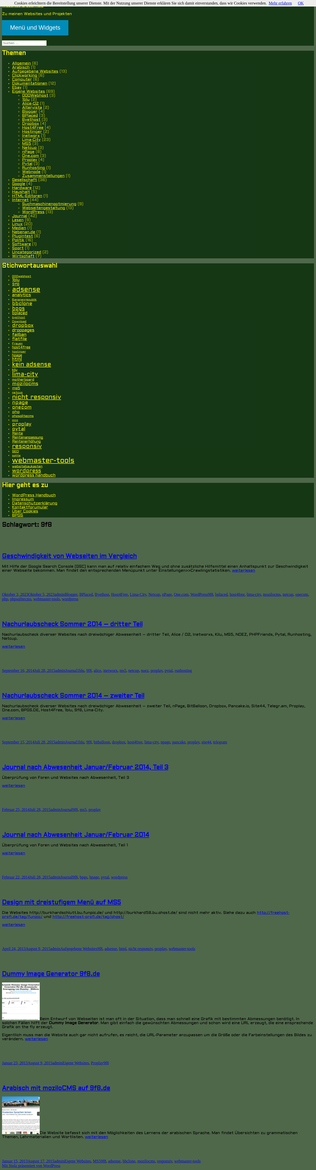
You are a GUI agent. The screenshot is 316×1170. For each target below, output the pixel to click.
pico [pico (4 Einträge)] (15, 420)
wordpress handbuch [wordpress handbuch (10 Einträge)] (34, 476)
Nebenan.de (23, 232)
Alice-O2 (30, 103)
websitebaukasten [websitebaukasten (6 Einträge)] (27, 466)
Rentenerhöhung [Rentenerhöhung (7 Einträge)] (26, 441)
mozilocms (272, 594)
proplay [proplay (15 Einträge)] (21, 424)
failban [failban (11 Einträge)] (19, 335)
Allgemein (21, 63)
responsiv (164, 1161)
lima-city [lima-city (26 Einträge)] (25, 374)
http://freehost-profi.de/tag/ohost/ (88, 917)
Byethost (31, 120)
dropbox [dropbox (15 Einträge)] (22, 325)
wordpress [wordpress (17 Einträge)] (26, 471)
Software (21, 244)
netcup (288, 594)
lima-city (254, 594)
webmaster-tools (46, 599)
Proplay (29, 160)
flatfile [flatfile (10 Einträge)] (19, 339)
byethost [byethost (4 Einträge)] (18, 317)
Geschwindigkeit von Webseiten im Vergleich (69, 556)
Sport (18, 248)
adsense (111, 949)
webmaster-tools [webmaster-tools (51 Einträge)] (43, 460)
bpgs (83, 877)
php (5, 599)
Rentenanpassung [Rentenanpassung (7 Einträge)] (27, 437)
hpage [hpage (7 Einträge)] (17, 355)
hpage (94, 877)
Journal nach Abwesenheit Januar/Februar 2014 (75, 835)
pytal (169, 670)
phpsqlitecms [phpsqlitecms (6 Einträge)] (23, 416)
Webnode (31, 172)
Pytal (27, 164)
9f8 (210, 594)
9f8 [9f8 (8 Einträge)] (15, 284)
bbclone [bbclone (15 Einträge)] (22, 304)
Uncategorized (26, 252)
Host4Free (32, 128)
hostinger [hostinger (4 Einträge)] (19, 351)
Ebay (17, 87)
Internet (20, 200)
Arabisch (21, 67)
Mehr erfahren (280, 3)
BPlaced (30, 116)
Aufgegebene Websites (35, 71)
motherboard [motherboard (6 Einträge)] (23, 379)
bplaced (221, 594)
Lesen (18, 220)
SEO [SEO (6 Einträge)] (15, 451)
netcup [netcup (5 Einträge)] (17, 392)
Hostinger (32, 132)
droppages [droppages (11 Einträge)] (23, 330)
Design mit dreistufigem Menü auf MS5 (61, 903)
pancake (178, 742)
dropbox (118, 742)
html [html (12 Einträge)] (17, 360)
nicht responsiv (140, 949)
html (122, 949)
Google (18, 184)
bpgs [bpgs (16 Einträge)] (18, 308)
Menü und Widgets (35, 27)
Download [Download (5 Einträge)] (19, 321)
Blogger (29, 111)
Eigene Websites (28, 91)
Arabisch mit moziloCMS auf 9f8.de (56, 1088)
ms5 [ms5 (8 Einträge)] (16, 388)
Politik (18, 240)
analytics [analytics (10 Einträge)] (21, 295)
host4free (237, 594)
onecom (301, 594)
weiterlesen (243, 570)
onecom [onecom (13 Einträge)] (21, 407)
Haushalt (21, 192)
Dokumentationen (29, 83)
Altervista (32, 107)
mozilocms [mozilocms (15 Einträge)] (25, 384)
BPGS (17, 515)
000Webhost (35, 95)
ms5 (123, 670)
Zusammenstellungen (43, 176)
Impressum (23, 499)
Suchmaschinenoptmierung (49, 204)
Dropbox (30, 124)
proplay (157, 670)
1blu (26, 99)
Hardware (22, 188)
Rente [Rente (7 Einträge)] (17, 433)
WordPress (33, 212)
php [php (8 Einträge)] (16, 412)
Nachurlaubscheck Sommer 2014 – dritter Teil (72, 624)
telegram (220, 742)
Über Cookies (25, 511)
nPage (28, 152)
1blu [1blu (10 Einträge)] (16, 280)
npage (165, 742)
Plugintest (22, 236)
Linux (17, 224)
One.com (30, 156)
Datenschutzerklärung (34, 503)
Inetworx (31, 136)
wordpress (70, 599)
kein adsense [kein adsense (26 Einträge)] (31, 365)
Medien (19, 228)
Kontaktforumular (30, 507)
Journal (19, 216)
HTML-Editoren (27, 196)
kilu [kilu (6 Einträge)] (14, 370)
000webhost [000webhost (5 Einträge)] (21, 276)
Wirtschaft (23, 256)
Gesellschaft (24, 180)
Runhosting (33, 168)
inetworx (110, 670)
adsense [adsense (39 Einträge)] (26, 289)
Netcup (29, 148)
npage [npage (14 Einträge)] (20, 402)
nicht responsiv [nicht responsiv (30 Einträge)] (36, 397)
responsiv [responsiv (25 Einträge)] (27, 446)
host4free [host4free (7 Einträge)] (21, 347)
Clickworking (24, 75)
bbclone (129, 1161)
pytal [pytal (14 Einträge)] (18, 429)
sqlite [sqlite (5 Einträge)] (16, 455)
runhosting (183, 670)
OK (301, 3)
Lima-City (31, 140)
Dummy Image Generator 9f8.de (51, 974)
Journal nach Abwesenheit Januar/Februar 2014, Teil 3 (85, 768)
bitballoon (102, 742)
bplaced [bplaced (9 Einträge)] (19, 313)
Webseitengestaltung (43, 208)
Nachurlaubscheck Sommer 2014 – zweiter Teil (73, 696)
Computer (22, 79)
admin (60, 594)
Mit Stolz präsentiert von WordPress (31, 1165)
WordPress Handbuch (34, 495)
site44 (206, 742)
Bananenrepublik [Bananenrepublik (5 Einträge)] (24, 299)
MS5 (26, 144)
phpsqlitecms (20, 599)
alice (97, 670)
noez (145, 670)
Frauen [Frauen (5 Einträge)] (17, 343)
